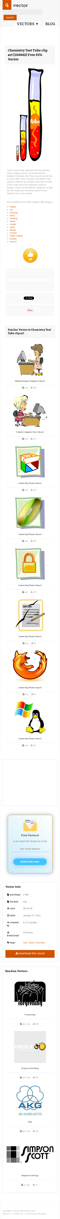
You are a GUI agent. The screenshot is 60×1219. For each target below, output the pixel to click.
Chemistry (40, 942)
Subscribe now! (30, 861)
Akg (30, 1122)
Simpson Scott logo (30, 1176)
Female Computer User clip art (30, 432)
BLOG (50, 24)
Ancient (13, 233)
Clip (25, 942)
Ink (11, 210)
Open (12, 227)
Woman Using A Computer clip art (30, 381)
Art (42, 202)
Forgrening (30, 1015)
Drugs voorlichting (30, 1068)
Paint (12, 215)
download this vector (30, 953)
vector (20, 5)
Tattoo (12, 221)
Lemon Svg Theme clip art (30, 483)
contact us (18, 1213)
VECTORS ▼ (28, 24)
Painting (13, 218)
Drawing (13, 212)
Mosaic (13, 230)
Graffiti (13, 224)
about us (7, 1213)
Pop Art (13, 241)
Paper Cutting (16, 236)
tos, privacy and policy (36, 1213)
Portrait (13, 239)
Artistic (13, 207)
